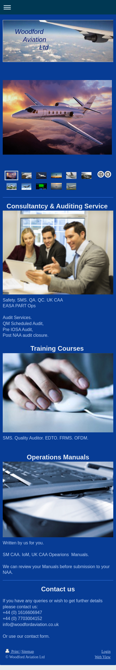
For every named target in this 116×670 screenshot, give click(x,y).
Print (12, 652)
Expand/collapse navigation (58, 7)
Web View (103, 657)
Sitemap (28, 652)
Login (106, 652)
